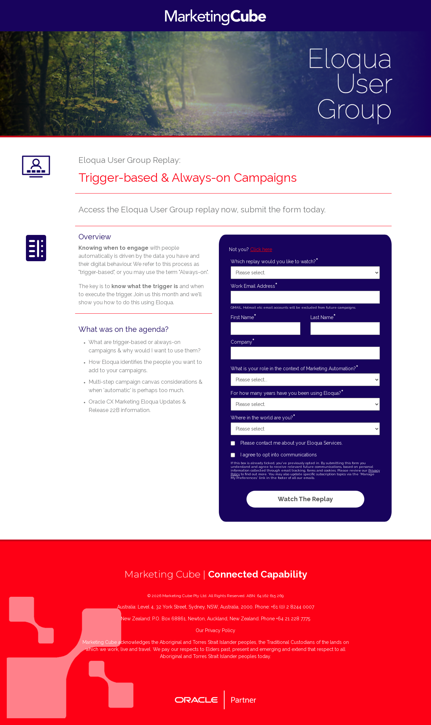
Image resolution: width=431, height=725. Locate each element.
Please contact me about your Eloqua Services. (291, 443)
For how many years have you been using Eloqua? (287, 392)
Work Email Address (254, 285)
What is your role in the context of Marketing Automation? (294, 368)
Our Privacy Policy (215, 630)
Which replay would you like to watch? (274, 261)
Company (243, 341)
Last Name (323, 317)
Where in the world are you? (263, 417)
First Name (243, 317)
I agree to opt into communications (278, 454)
